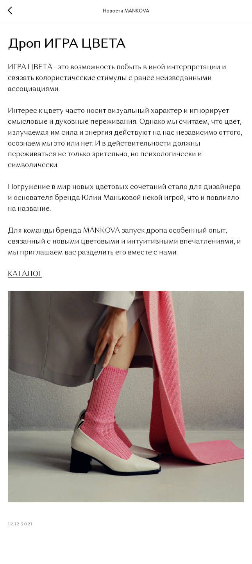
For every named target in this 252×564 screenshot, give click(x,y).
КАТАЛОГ (25, 274)
